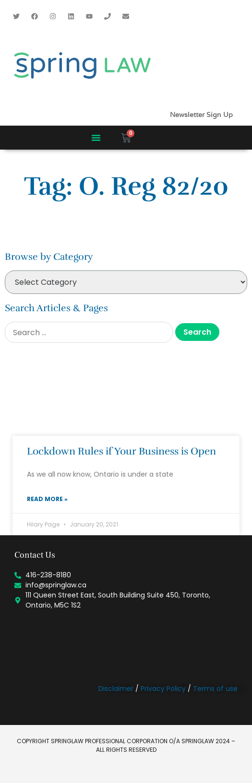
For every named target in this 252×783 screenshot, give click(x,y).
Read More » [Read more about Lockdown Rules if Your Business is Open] (47, 499)
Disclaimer (115, 688)
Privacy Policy (163, 688)
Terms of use (215, 688)
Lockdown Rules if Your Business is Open (121, 451)
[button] (96, 137)
